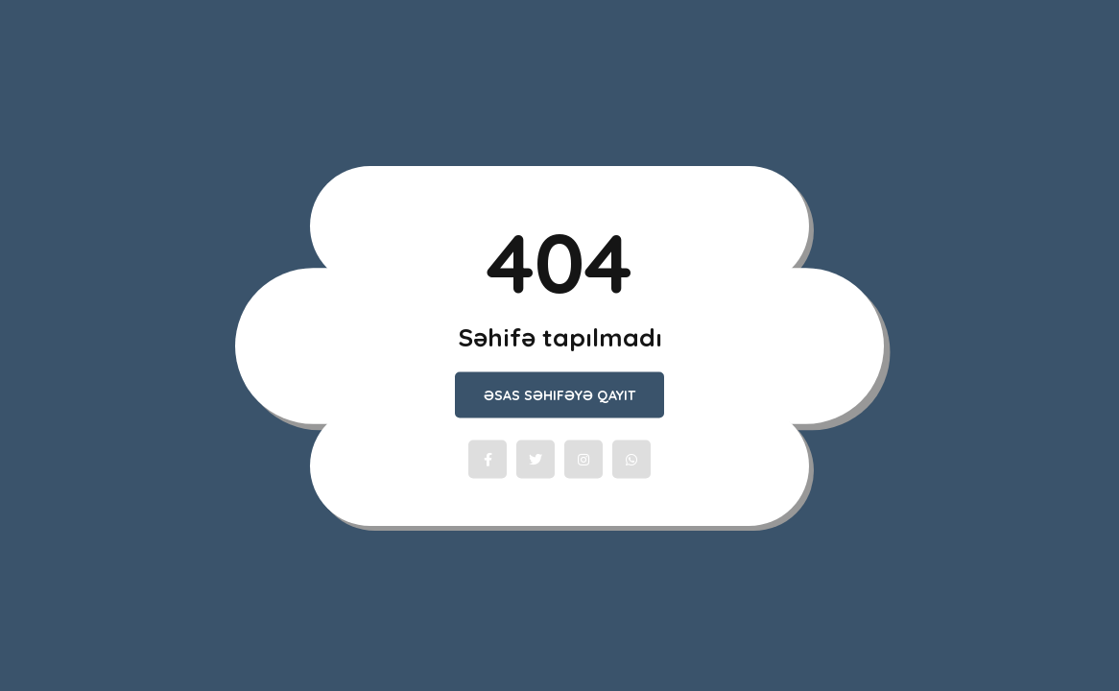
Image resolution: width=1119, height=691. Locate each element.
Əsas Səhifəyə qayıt (559, 395)
